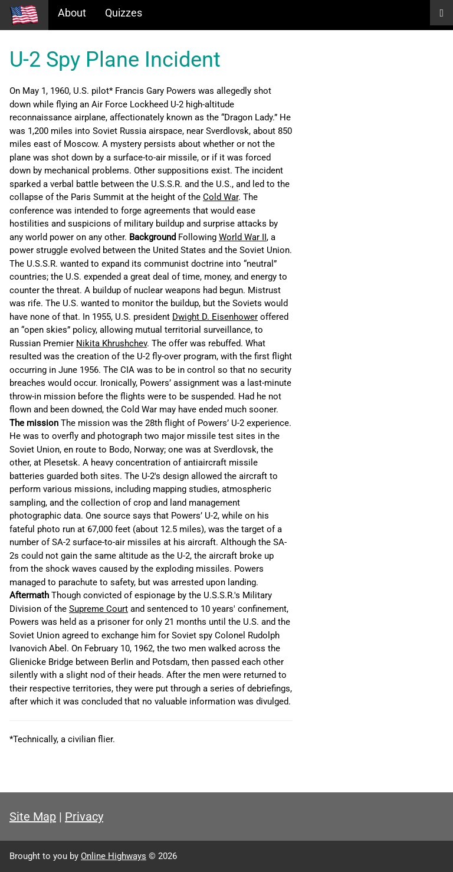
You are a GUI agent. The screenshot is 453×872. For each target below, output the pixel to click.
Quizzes (123, 12)
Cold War (220, 197)
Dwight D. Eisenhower (215, 317)
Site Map (32, 816)
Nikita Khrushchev (111, 343)
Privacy (84, 816)
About (72, 12)
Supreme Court (98, 609)
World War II (243, 237)
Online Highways (113, 856)
